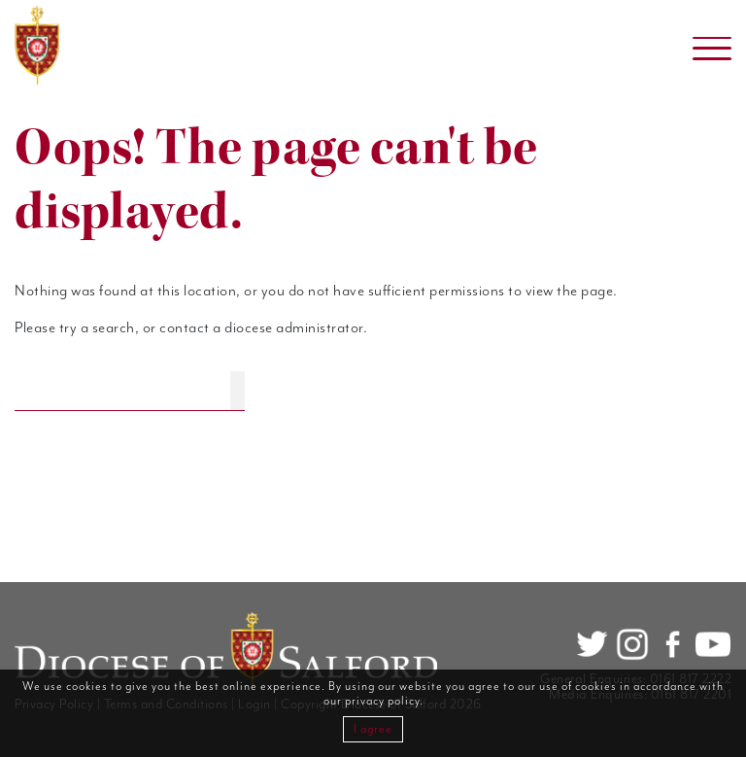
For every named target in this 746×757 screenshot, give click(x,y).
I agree (373, 729)
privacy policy (382, 701)
